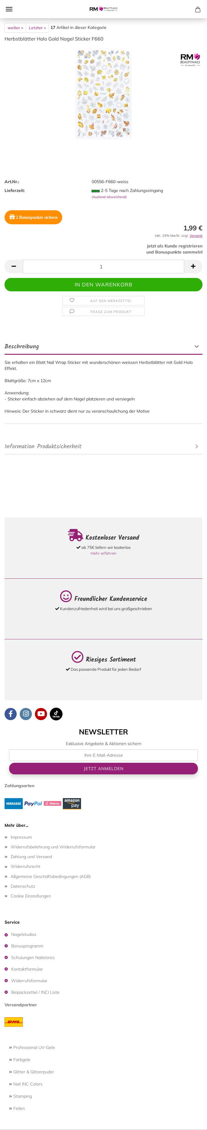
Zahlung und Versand (31, 856)
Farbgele (19, 1059)
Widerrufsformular (29, 980)
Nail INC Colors (25, 1084)
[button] (14, 266)
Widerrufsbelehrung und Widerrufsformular (53, 847)
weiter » (15, 27)
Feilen (17, 1108)
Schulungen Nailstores (33, 957)
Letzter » (37, 27)
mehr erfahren (103, 553)
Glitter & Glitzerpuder (31, 1072)
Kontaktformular (27, 969)
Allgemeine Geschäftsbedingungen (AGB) (51, 876)
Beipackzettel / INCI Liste (35, 992)
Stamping (20, 1096)
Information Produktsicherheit (43, 447)
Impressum (21, 837)
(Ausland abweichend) (109, 197)
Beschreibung (22, 347)
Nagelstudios (23, 934)
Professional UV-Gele (32, 1047)
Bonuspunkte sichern (33, 217)
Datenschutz (23, 886)
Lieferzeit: (15, 190)
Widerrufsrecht (25, 866)
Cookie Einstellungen (31, 896)
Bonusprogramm (27, 946)
